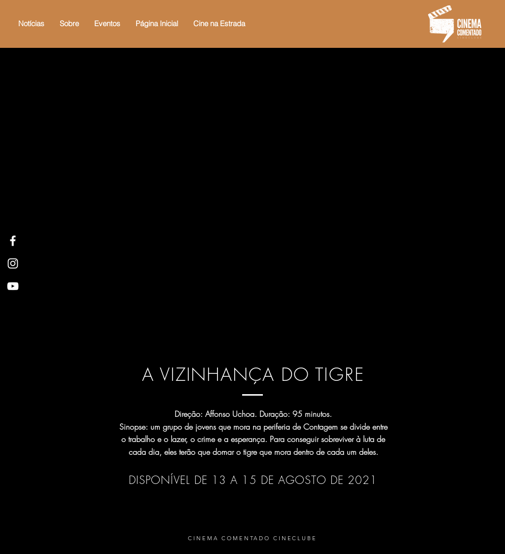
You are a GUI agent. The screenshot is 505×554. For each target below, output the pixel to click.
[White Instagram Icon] (13, 263)
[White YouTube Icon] (13, 286)
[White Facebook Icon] (13, 241)
